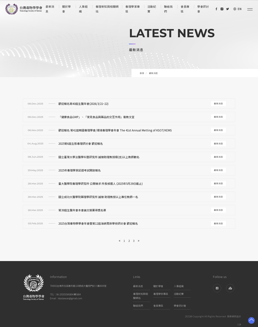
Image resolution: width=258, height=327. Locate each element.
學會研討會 (180, 305)
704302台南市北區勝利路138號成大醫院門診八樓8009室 (78, 285)
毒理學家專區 (160, 293)
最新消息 (138, 286)
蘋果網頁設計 (234, 316)
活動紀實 (179, 293)
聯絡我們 (138, 305)
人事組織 (179, 286)
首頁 (142, 73)
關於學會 (158, 286)
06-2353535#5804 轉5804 (68, 294)
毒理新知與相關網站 (140, 296)
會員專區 (158, 305)
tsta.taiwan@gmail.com (70, 298)
